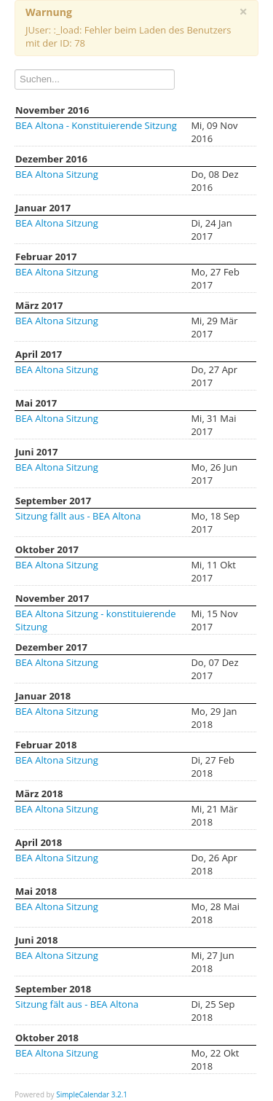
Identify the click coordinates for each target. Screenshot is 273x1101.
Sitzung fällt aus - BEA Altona (78, 515)
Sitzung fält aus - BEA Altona (76, 1004)
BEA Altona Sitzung (56, 174)
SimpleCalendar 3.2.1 (91, 1094)
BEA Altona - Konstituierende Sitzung (96, 125)
